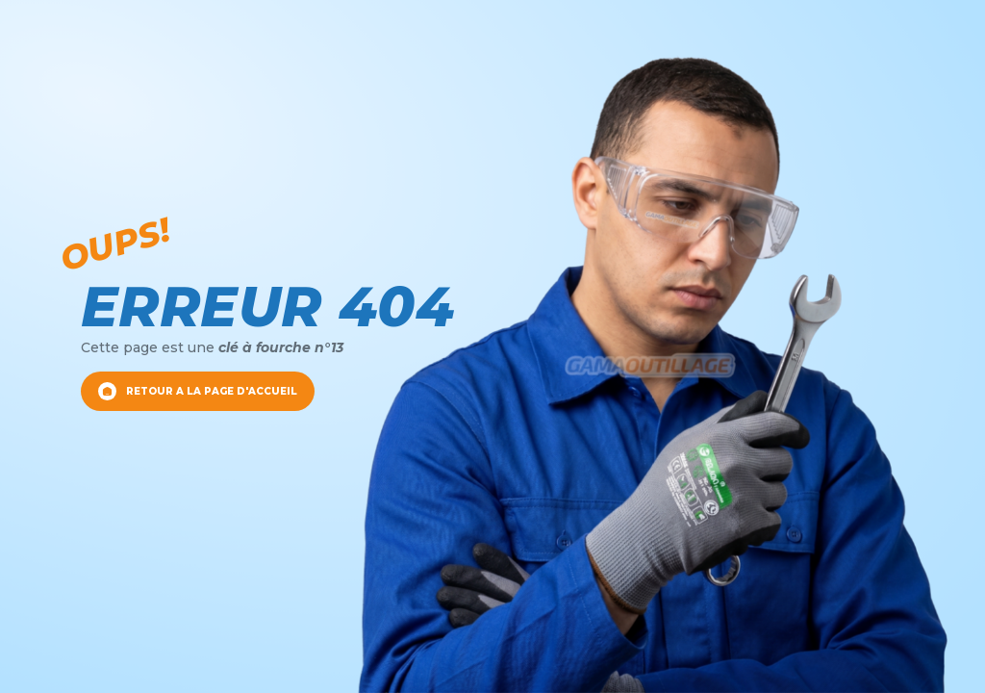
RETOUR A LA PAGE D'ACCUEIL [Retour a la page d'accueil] (197, 391)
